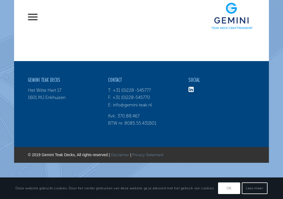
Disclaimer (120, 155)
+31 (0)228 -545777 (132, 90)
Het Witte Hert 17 (44, 90)
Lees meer (254, 188)
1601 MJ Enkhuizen (46, 97)
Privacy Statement (147, 155)
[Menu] (32, 16)
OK (229, 188)
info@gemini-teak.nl (132, 105)
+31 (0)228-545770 (131, 97)
